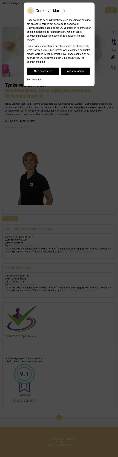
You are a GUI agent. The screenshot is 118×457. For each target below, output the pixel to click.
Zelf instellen (34, 79)
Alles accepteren (43, 71)
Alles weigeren (75, 71)
